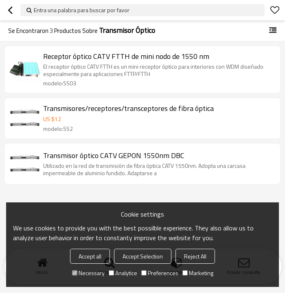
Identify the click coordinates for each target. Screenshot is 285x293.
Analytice (123, 273)
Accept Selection (143, 256)
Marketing (197, 273)
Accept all (90, 256)
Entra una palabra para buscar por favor (81, 10)
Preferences (159, 273)
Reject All (195, 256)
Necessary (88, 273)
